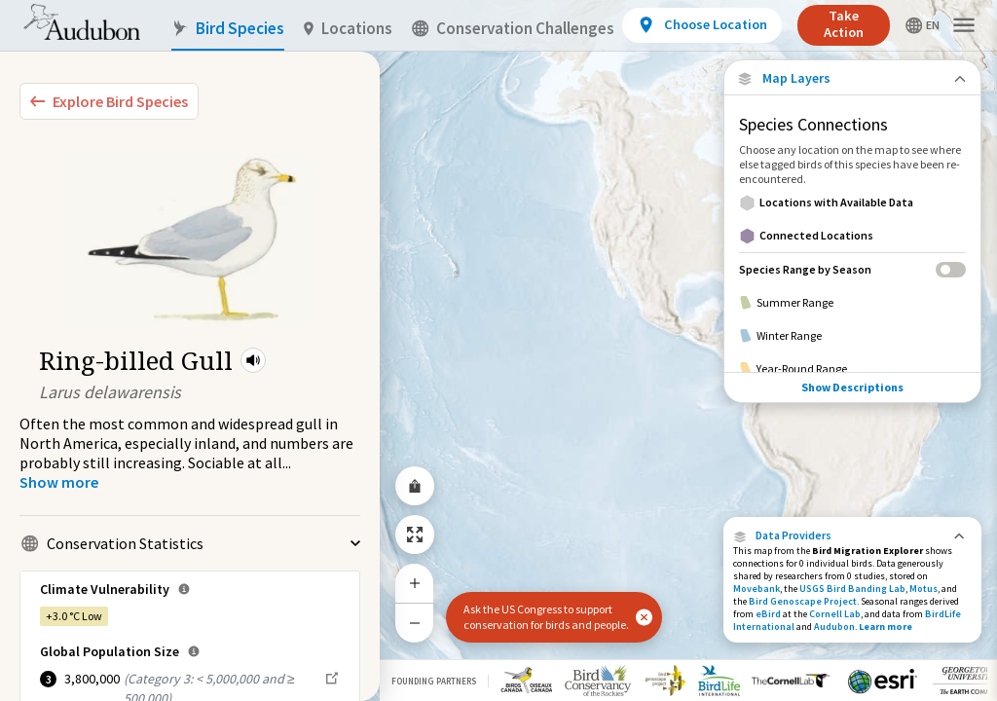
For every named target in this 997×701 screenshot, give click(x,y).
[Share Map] (414, 485)
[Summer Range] (852, 302)
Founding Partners (433, 681)
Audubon (834, 626)
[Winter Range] (852, 335)
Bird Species (227, 28)
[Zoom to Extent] (414, 534)
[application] (498, 350)
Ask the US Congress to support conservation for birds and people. (546, 617)
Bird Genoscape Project (803, 601)
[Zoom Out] (414, 623)
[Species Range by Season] (852, 269)
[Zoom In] (414, 583)
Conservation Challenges (513, 28)
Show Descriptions (852, 387)
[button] (253, 360)
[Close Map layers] (852, 78)
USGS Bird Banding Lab (852, 588)
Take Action (844, 24)
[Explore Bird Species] (109, 101)
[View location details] (701, 25)
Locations (348, 28)
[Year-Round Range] (852, 369)
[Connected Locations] (852, 235)
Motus (923, 588)
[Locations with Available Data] (852, 202)
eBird (768, 614)
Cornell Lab (835, 614)
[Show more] (58, 482)
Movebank (756, 588)
